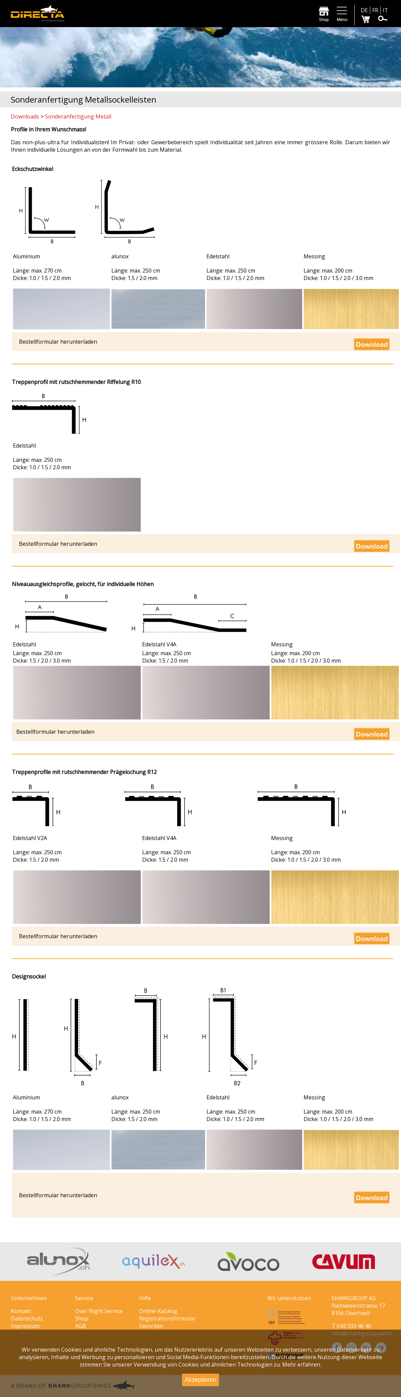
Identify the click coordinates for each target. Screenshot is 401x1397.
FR (375, 10)
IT (385, 10)
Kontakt (21, 1311)
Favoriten (151, 1326)
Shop (81, 1318)
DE (364, 10)
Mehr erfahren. (301, 1364)
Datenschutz (27, 1318)
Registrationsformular (167, 1318)
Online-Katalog (158, 1311)
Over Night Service (98, 1311)
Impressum (25, 1326)
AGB (80, 1326)
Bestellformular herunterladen (58, 341)
